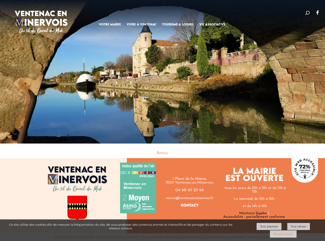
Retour (162, 153)
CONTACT (190, 205)
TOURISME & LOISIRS (178, 24)
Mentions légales (253, 213)
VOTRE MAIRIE (110, 24)
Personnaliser (283, 234)
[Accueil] (41, 18)
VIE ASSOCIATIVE (212, 24)
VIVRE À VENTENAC (142, 24)
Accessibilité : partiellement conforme (254, 217)
